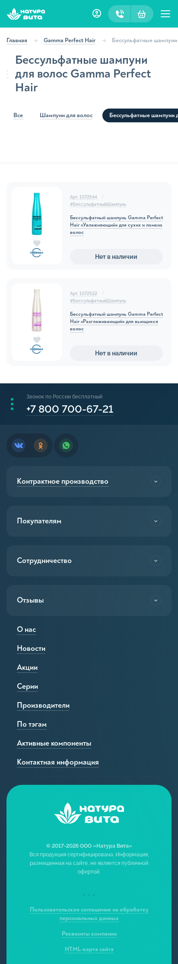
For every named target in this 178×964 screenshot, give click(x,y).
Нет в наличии (116, 256)
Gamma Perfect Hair (69, 40)
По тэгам (32, 724)
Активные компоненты (54, 743)
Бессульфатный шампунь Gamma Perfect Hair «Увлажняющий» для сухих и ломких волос (116, 225)
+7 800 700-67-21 (69, 409)
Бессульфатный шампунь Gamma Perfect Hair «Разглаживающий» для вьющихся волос (116, 321)
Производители (43, 705)
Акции (27, 667)
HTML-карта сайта (89, 949)
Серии (27, 686)
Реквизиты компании (89, 933)
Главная (16, 40)
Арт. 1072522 (83, 293)
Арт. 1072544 (83, 197)
